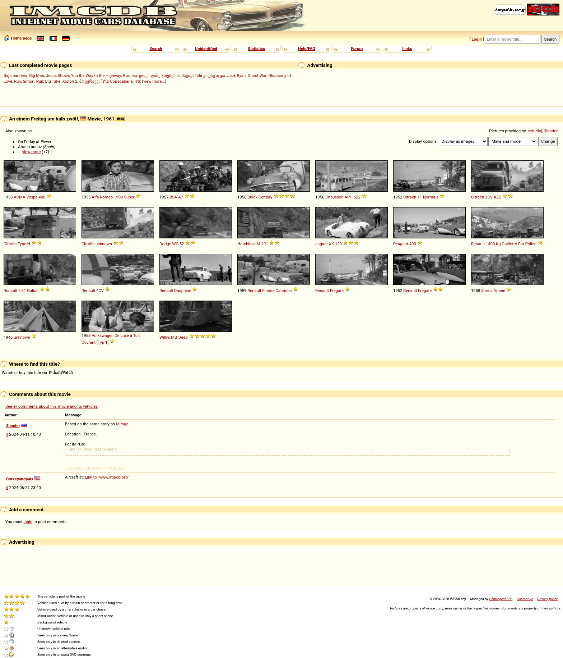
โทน (104, 81)
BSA (173, 197)
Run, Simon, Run (28, 81)
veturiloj (535, 130)
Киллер (130, 75)
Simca (487, 290)
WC (175, 243)
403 (412, 243)
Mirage (122, 423)
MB (174, 337)
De (117, 335)
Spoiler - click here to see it (93, 449)
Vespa (31, 197)
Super (129, 197)
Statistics (256, 48)
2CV (489, 197)
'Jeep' (183, 337)
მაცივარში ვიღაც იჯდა (203, 75)
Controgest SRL (500, 599)
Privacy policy (547, 599)
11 (419, 197)
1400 (490, 243)
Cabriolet (284, 290)
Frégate (337, 290)
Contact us (525, 599)
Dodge (165, 243)
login (28, 521)
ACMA (19, 197)
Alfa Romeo (102, 197)
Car (521, 243)
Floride (268, 290)
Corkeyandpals (19, 478)
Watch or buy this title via (37, 372)
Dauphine (182, 290)
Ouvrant (89, 342)
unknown (104, 243)
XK (331, 243)
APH (349, 197)
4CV (100, 290)
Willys (164, 337)
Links (407, 48)
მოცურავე (89, 81)
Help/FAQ (306, 48)
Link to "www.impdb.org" (107, 477)
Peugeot (400, 243)
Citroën (409, 197)
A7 (180, 197)
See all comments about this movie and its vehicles (51, 406)
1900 (118, 197)
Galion (32, 290)
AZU (498, 197)
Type (22, 243)
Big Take (53, 81)
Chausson (334, 197)
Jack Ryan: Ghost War (247, 75)
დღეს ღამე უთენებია (159, 75)
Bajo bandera (15, 75)
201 (264, 243)
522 (357, 197)
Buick (252, 197)
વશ (137, 81)
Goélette (509, 243)
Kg (498, 243)
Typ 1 (102, 342)
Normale (430, 197)
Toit (136, 335)
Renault (478, 243)
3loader (551, 130)
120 (338, 243)
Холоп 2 (69, 81)
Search (155, 48)
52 (182, 243)
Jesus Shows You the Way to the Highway (83, 75)
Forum (357, 48)
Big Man (36, 75)
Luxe (124, 335)
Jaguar (321, 243)
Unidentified (206, 48)
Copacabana (121, 81)
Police (530, 243)
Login (476, 39)
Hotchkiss (246, 243)
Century (266, 197)
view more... (154, 81)
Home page (21, 38)
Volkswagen (102, 335)
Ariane (499, 290)
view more (31, 151)
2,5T (22, 290)
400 (41, 197)
